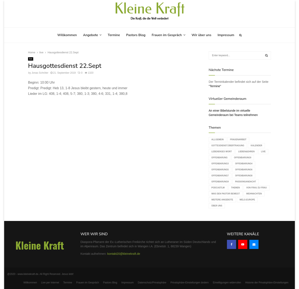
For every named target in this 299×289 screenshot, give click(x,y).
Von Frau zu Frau (256, 188)
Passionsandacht (245, 181)
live (30, 59)
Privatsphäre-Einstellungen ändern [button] (189, 282)
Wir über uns (201, 35)
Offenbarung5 (220, 169)
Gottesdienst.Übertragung (227, 145)
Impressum (226, 35)
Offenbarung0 (242, 157)
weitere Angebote (222, 200)
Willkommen (67, 35)
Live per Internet (50, 282)
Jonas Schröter (40, 72)
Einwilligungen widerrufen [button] (227, 282)
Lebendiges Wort (221, 151)
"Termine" (215, 86)
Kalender (256, 145)
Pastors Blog (136, 35)
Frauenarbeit (238, 139)
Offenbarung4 (243, 163)
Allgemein (217, 139)
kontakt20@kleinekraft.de (123, 253)
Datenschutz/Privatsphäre (152, 282)
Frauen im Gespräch (167, 35)
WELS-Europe (247, 200)
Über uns (216, 206)
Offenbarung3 (220, 163)
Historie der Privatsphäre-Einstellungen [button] (266, 282)
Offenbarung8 (243, 175)
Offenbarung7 (220, 175)
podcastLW (218, 188)
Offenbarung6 (243, 169)
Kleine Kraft (149, 8)
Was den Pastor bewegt (225, 194)
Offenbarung (219, 157)
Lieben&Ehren (246, 151)
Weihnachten (254, 194)
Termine (114, 35)
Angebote (90, 35)
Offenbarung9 (220, 181)
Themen (235, 188)
